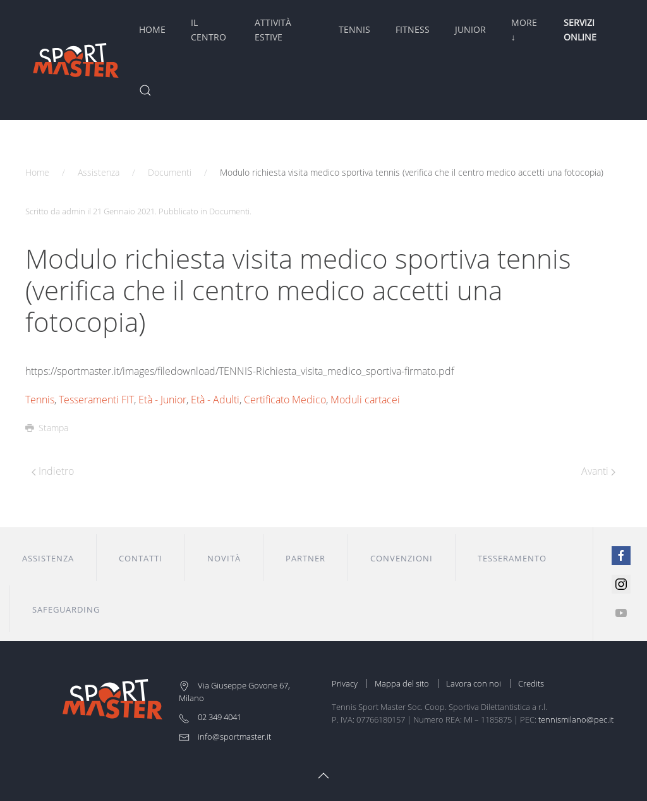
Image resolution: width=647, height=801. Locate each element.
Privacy (345, 683)
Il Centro (208, 29)
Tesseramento (512, 558)
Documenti (169, 172)
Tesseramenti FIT (96, 400)
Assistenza (98, 172)
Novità (224, 558)
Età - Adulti (215, 400)
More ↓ (524, 29)
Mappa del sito (402, 683)
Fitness (413, 29)
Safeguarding (66, 609)
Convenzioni (401, 558)
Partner (305, 558)
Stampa (46, 428)
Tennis (354, 29)
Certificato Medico (285, 400)
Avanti (598, 471)
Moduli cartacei (365, 400)
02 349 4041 (210, 717)
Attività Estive (273, 29)
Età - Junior (162, 400)
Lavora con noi (473, 683)
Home (152, 29)
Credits (531, 683)
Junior (470, 29)
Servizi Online (580, 29)
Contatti (140, 558)
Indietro (53, 471)
